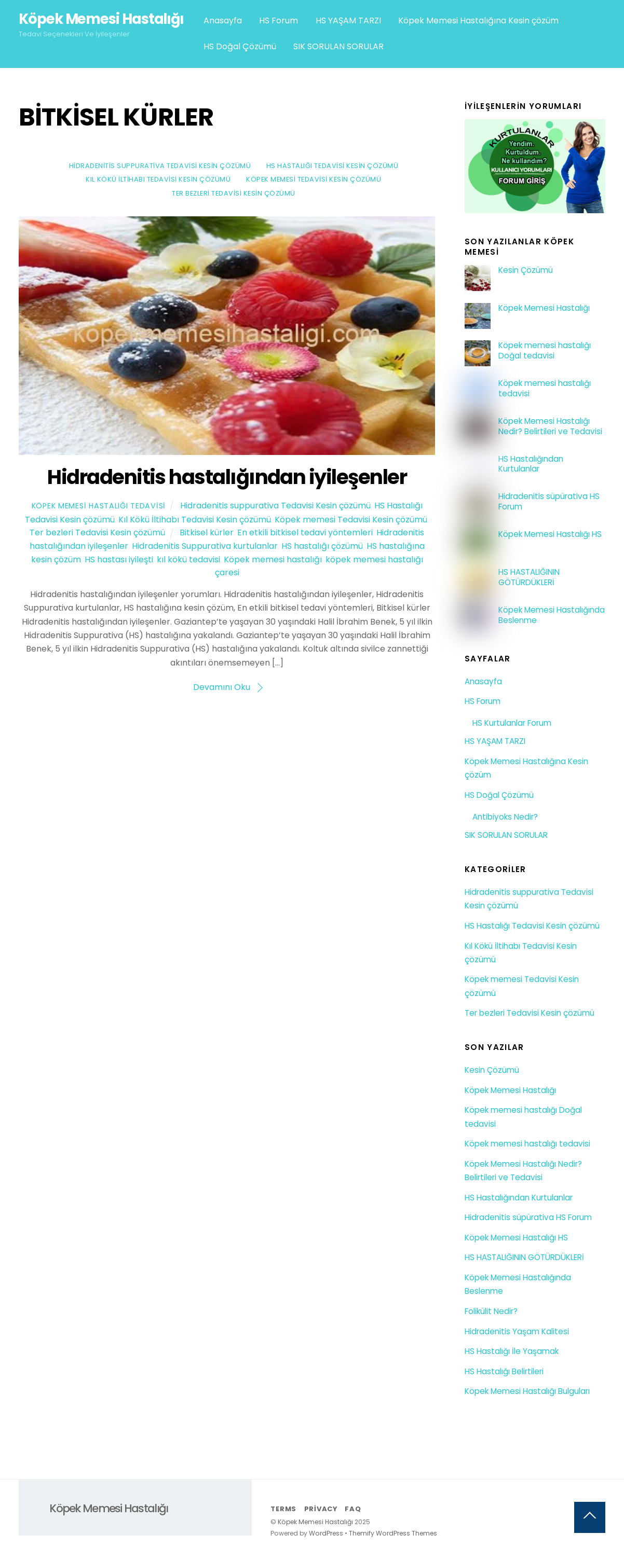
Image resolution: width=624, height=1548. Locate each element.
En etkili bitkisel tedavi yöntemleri (305, 532)
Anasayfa (223, 20)
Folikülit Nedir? (491, 1311)
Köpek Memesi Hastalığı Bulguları (527, 1391)
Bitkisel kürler (207, 532)
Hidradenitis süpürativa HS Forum (549, 501)
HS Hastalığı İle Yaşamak (512, 1351)
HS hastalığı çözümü (322, 546)
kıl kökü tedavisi (188, 559)
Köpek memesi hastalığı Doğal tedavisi (544, 350)
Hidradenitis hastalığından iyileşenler (226, 477)
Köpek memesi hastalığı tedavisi (544, 388)
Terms (283, 1509)
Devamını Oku (221, 687)
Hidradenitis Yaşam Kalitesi (517, 1331)
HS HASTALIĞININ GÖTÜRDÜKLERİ (529, 577)
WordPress (326, 1533)
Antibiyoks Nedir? (505, 816)
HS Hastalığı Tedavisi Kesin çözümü (332, 165)
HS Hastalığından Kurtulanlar (530, 464)
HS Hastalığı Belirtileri (504, 1371)
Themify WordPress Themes (393, 1533)
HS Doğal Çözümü (240, 46)
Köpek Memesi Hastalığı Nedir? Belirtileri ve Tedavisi (550, 426)
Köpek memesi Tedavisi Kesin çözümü (313, 179)
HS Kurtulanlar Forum (511, 722)
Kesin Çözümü (525, 270)
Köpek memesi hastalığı (273, 559)
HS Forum (278, 20)
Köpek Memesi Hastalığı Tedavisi (99, 506)
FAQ (353, 1509)
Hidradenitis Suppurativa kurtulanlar (205, 546)
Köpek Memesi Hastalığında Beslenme (551, 615)
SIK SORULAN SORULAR (338, 46)
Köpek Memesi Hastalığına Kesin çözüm (478, 20)
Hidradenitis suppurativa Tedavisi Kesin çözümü (160, 165)
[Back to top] (589, 1517)
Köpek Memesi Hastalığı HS (550, 534)
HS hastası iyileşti (119, 559)
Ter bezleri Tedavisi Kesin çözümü (233, 193)
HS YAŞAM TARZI (348, 20)
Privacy (320, 1509)
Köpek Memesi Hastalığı (544, 308)
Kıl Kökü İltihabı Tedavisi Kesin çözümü (158, 179)
